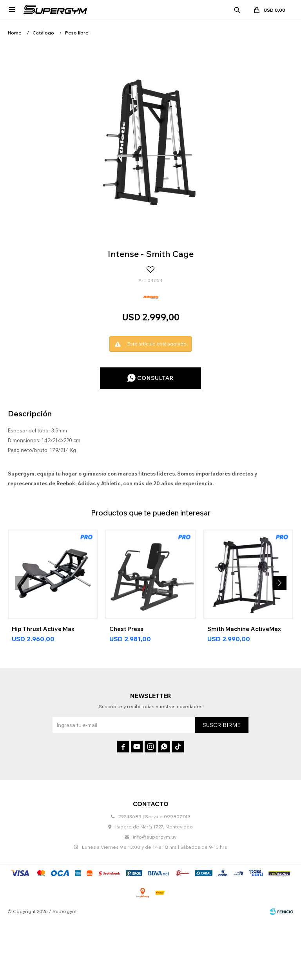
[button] (279, 583)
